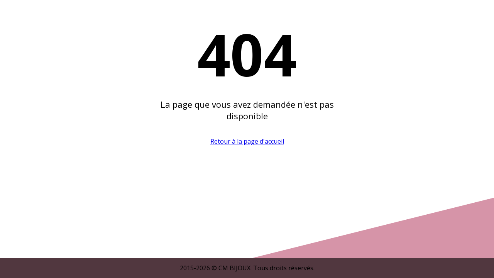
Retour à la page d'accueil (247, 141)
